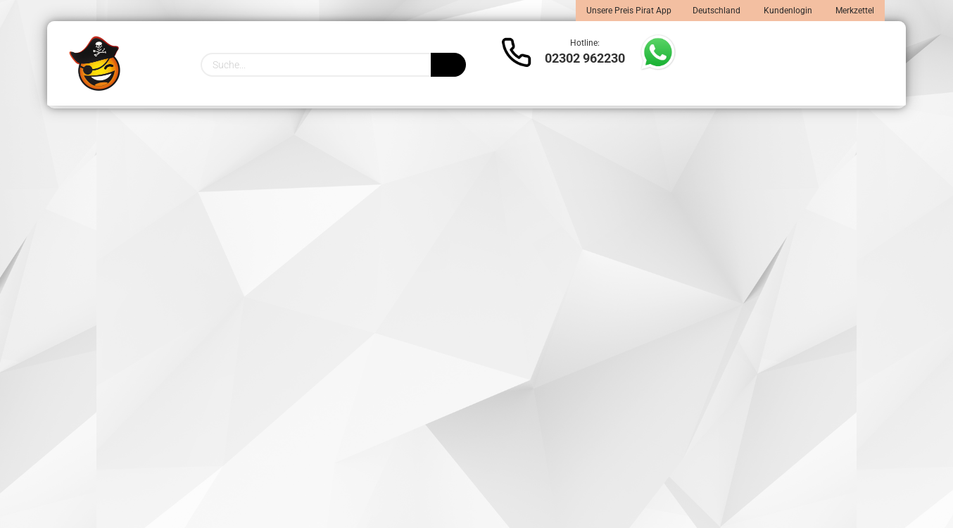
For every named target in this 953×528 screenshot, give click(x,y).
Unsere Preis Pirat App (628, 10)
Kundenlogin (787, 10)
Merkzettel (853, 10)
